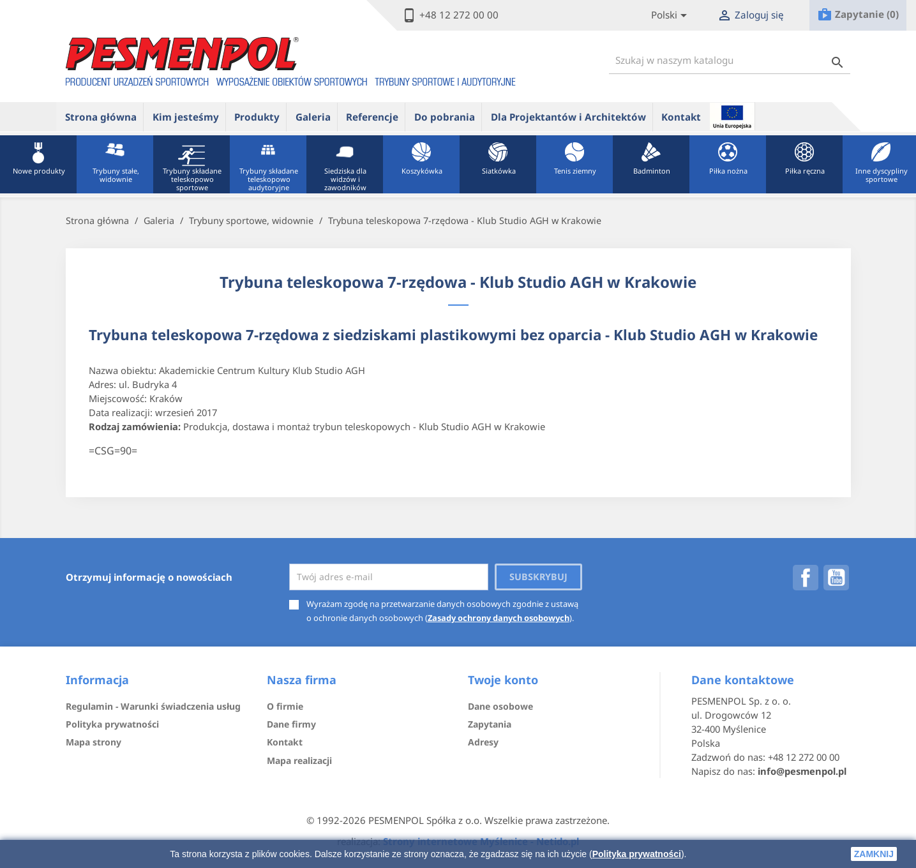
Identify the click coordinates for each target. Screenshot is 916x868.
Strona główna (101, 116)
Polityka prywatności (636, 854)
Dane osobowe (500, 706)
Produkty (257, 116)
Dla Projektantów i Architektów (568, 116)
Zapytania (489, 724)
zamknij (874, 854)
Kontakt (681, 116)
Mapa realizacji (299, 760)
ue (732, 116)
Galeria (313, 116)
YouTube (836, 577)
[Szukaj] (729, 60)
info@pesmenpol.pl (802, 771)
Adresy (483, 742)
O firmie (285, 706)
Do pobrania (444, 116)
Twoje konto (503, 679)
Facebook (805, 577)
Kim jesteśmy (186, 116)
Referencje (372, 116)
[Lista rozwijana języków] (671, 16)
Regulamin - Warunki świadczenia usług (153, 706)
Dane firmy (291, 724)
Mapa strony (93, 742)
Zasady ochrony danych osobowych (498, 618)
